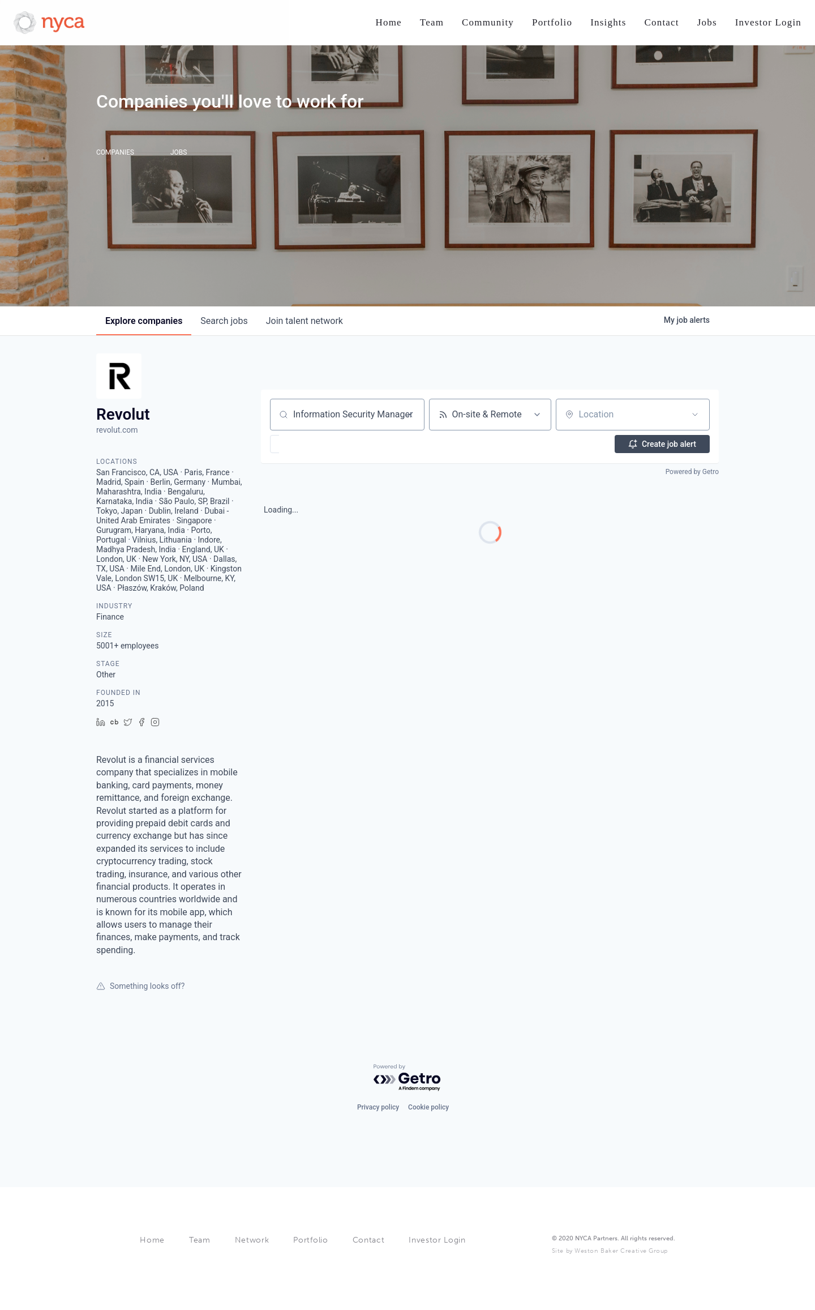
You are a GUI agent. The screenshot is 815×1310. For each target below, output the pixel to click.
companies (143, 320)
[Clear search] (409, 414)
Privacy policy (378, 1106)
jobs (223, 320)
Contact (369, 1240)
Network (252, 1240)
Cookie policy (428, 1106)
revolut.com (117, 429)
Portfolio (310, 1240)
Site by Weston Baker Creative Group (610, 1250)
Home (152, 1240)
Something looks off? (140, 986)
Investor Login (437, 1240)
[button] (307, 444)
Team (200, 1240)
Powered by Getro (692, 472)
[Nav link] (388, 23)
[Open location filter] (695, 414)
